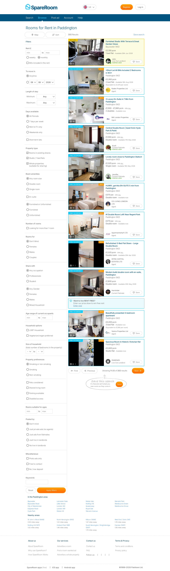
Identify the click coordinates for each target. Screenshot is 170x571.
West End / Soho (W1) (122, 520)
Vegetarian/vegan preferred (41, 335)
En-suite (32, 197)
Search (29, 17)
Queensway (90, 506)
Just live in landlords (38, 440)
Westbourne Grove (121, 506)
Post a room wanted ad (66, 550)
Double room (34, 184)
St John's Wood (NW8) (36, 520)
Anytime (33, 76)
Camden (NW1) (120, 525)
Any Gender (34, 289)
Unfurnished (34, 215)
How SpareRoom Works (38, 554)
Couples (32, 257)
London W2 (61, 506)
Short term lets (35, 140)
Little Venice (61, 504)
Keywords (30, 478)
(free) (37, 567)
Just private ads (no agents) (41, 429)
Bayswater (31, 501)
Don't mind (34, 424)
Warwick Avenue (92, 511)
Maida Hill (60, 511)
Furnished (33, 210)
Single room (34, 189)
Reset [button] (30, 490)
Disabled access (36, 398)
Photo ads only (35, 458)
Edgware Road (33, 509)
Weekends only (35, 132)
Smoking (33, 369)
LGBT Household (36, 330)
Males (32, 252)
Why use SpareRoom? (37, 550)
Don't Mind (34, 241)
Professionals (35, 276)
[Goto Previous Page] (90, 371)
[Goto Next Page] (138, 371)
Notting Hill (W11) (34, 525)
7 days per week (36, 121)
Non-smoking (35, 375)
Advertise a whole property (68, 554)
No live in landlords (37, 445)
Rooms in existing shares (39, 153)
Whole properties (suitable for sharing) (38, 164)
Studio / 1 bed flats (37, 158)
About (35, 546)
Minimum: (31, 96)
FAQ (88, 550)
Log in (140, 7)
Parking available (36, 393)
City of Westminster (35, 506)
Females (33, 246)
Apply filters (51, 490)
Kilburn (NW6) (91, 520)
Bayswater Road (33, 504)
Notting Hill (90, 504)
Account (68, 17)
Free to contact (35, 464)
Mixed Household (36, 305)
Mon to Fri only (35, 127)
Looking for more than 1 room (41, 228)
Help (80, 17)
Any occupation (36, 270)
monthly (44, 57)
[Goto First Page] (74, 371)
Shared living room (37, 388)
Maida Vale (90, 501)
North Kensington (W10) (65, 520)
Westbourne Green (121, 504)
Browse (42, 17)
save (119, 384)
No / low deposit (36, 469)
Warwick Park (119, 501)
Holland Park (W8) (63, 525)
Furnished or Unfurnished (40, 204)
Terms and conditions (124, 546)
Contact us (90, 546)
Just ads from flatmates (39, 434)
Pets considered (36, 382)
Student (32, 281)
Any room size (35, 178)
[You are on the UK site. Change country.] (89, 7)
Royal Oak (89, 509)
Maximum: (30, 102)
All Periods (34, 116)
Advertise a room (64, 546)
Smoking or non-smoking (40, 364)
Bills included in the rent (39, 63)
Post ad (55, 17)
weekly (32, 57)
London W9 (61, 509)
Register (126, 7)
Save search (139, 34)
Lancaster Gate (62, 501)
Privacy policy (121, 550)
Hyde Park (31, 511)
